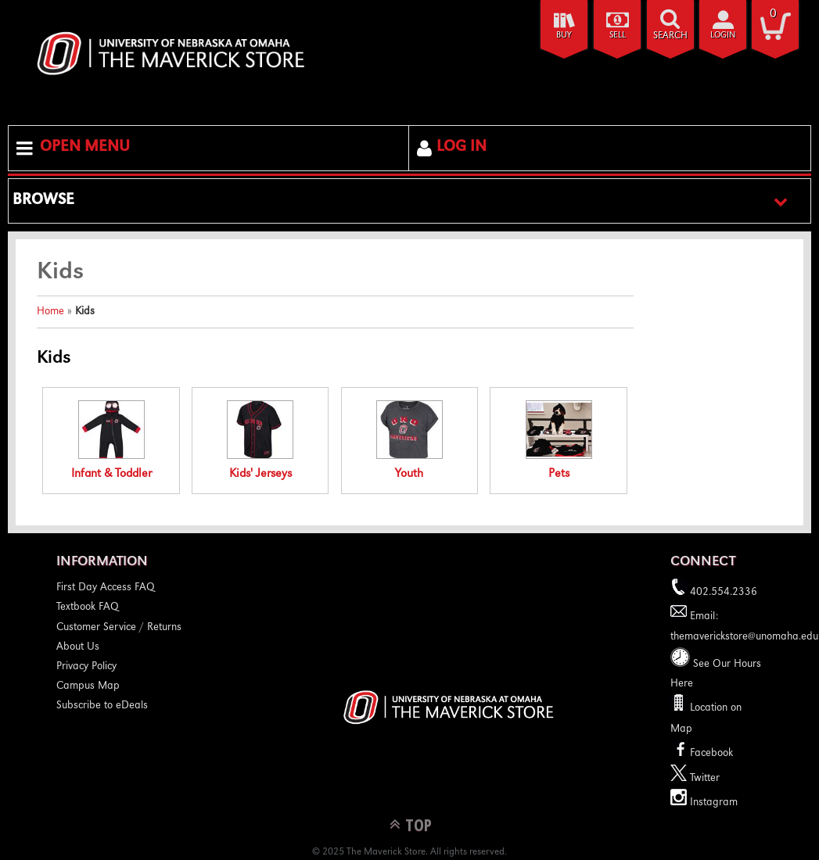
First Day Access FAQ (105, 587)
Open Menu (85, 148)
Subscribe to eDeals (102, 706)
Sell (617, 35)
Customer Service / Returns (118, 627)
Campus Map (88, 686)
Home (50, 311)
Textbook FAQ (87, 607)
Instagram (704, 802)
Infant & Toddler (111, 440)
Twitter (695, 778)
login (722, 35)
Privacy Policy (86, 666)
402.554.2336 (713, 592)
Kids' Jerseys (260, 440)
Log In (461, 148)
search (670, 36)
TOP (418, 824)
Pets (559, 440)
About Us (77, 647)
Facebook (701, 753)
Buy (564, 35)
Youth (409, 440)
